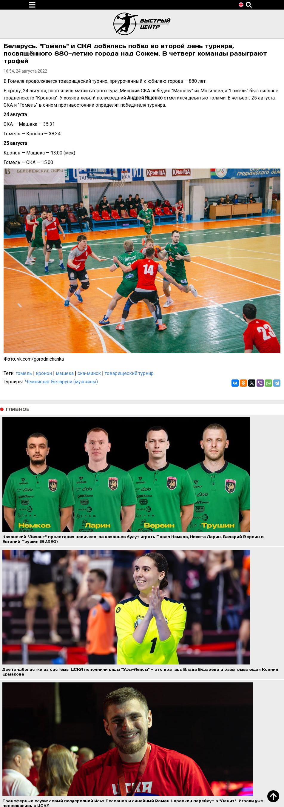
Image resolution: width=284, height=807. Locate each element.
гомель (24, 373)
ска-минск (89, 373)
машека (65, 373)
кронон (44, 373)
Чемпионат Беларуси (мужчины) (61, 382)
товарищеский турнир (129, 373)
